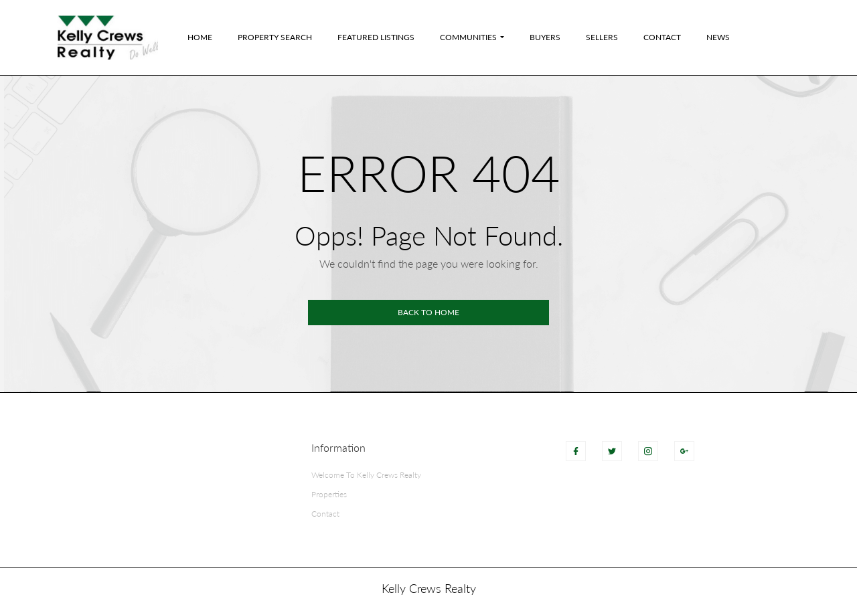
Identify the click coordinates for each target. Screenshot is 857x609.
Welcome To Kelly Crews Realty (366, 475)
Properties (329, 494)
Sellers (602, 37)
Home (199, 37)
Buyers (545, 37)
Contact (662, 37)
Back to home (428, 312)
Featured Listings (375, 37)
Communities (468, 37)
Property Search (275, 37)
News (718, 37)
